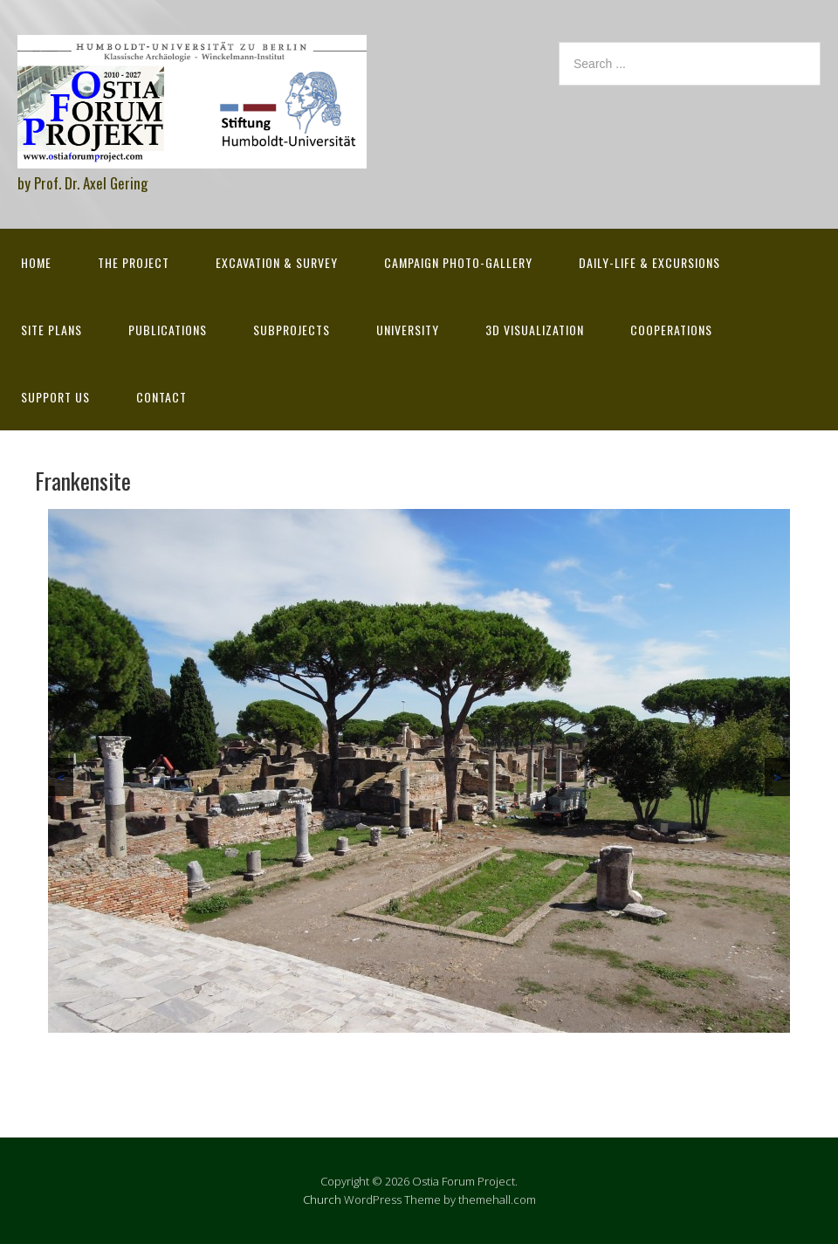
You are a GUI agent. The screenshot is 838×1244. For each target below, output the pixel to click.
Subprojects (291, 329)
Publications (167, 329)
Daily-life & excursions (649, 262)
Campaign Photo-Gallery (458, 262)
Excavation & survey (277, 262)
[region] (419, 771)
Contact (161, 397)
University (407, 329)
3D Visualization (534, 329)
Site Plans (51, 329)
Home (36, 262)
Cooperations (671, 329)
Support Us (55, 397)
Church (322, 1199)
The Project (133, 262)
